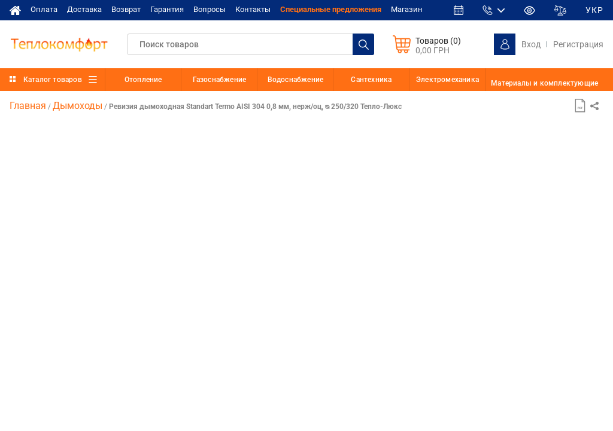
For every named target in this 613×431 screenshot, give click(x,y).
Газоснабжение (220, 79)
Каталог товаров (52, 79)
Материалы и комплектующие (544, 83)
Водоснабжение (296, 79)
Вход (531, 44)
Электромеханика (447, 79)
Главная (28, 105)
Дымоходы (77, 105)
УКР (594, 10)
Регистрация (578, 44)
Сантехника (371, 79)
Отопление (143, 79)
